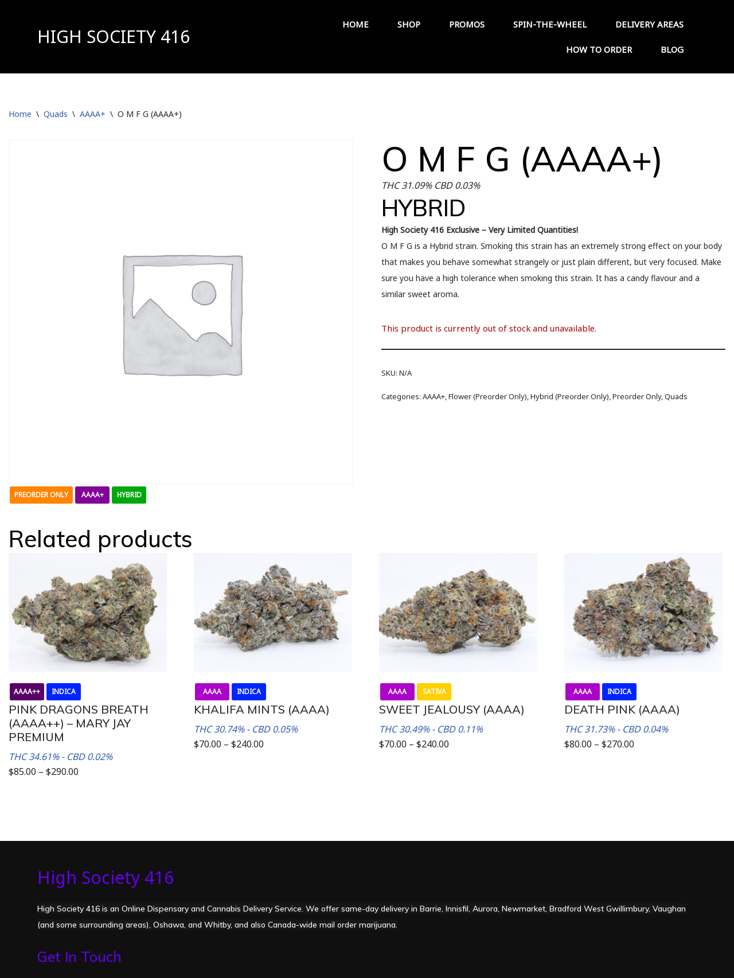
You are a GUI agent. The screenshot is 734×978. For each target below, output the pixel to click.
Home (20, 113)
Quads (56, 113)
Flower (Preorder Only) (487, 396)
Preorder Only (636, 396)
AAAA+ (93, 113)
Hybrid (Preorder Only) (569, 396)
